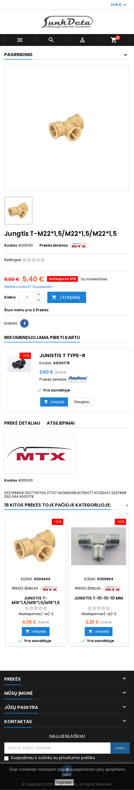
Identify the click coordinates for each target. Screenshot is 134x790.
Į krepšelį (66, 297)
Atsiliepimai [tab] (61, 423)
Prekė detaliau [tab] (22, 423)
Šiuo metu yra (18, 310)
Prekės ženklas (53, 245)
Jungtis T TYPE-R (62, 355)
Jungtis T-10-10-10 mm (98, 598)
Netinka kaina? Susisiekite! (28, 286)
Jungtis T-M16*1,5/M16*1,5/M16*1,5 (36, 600)
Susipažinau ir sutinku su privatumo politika (53, 758)
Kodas (10, 245)
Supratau (64, 782)
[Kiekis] (26, 297)
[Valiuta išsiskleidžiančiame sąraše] (119, 5)
